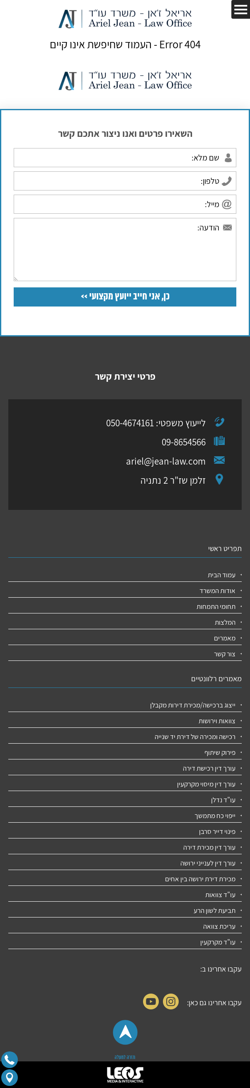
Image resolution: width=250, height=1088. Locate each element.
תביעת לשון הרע (214, 910)
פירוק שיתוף (219, 752)
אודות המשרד (217, 590)
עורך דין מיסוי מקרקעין (206, 784)
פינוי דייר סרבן (217, 831)
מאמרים (224, 638)
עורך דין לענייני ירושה (207, 863)
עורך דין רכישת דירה (209, 768)
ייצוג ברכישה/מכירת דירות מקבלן (192, 705)
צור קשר (224, 653)
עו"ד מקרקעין (217, 942)
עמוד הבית (221, 574)
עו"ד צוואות (220, 894)
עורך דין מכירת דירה (209, 847)
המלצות (225, 622)
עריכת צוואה (219, 926)
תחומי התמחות (216, 606)
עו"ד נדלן (223, 799)
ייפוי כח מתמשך (214, 815)
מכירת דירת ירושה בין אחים (200, 878)
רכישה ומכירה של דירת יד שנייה (195, 736)
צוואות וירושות (217, 720)
